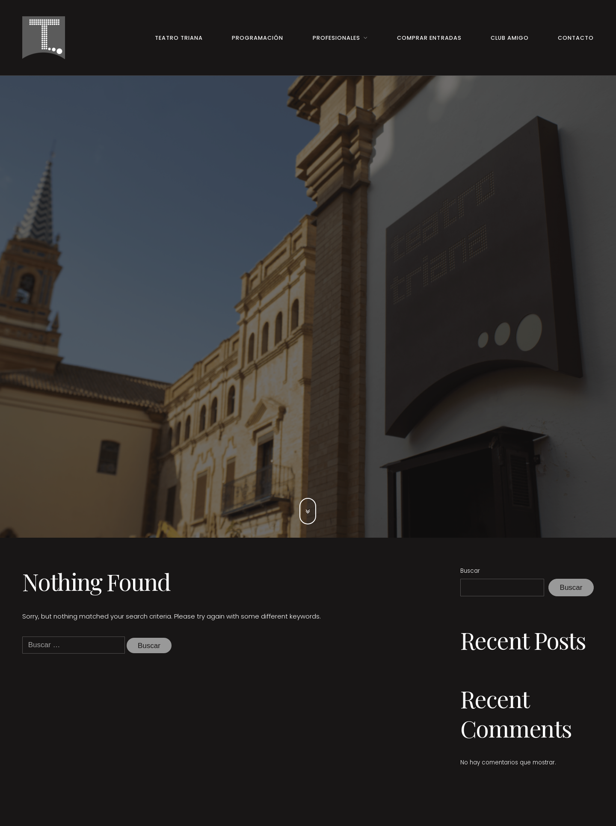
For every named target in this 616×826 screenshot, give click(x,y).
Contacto (576, 37)
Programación (257, 37)
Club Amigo (510, 37)
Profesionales (336, 37)
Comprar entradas (429, 37)
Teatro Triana (179, 37)
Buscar (470, 571)
